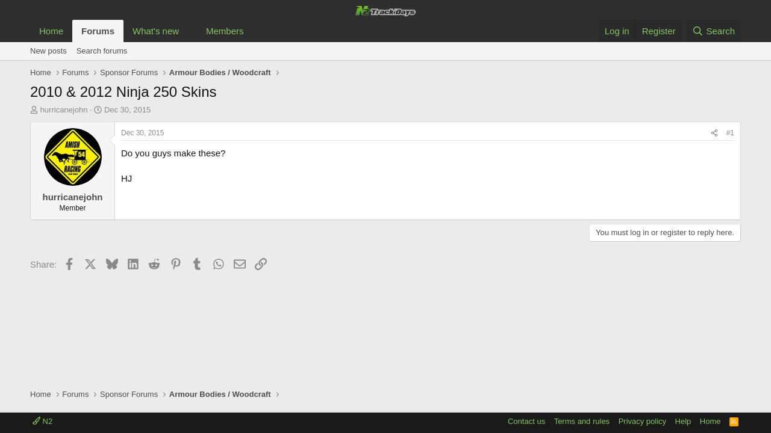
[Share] (714, 133)
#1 (730, 133)
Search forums (102, 50)
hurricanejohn (64, 109)
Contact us (526, 421)
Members (225, 31)
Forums (97, 31)
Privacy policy (642, 421)
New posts (48, 50)
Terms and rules (582, 421)
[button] (188, 31)
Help (683, 421)
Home (51, 31)
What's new (156, 31)
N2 (42, 421)
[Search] (713, 31)
